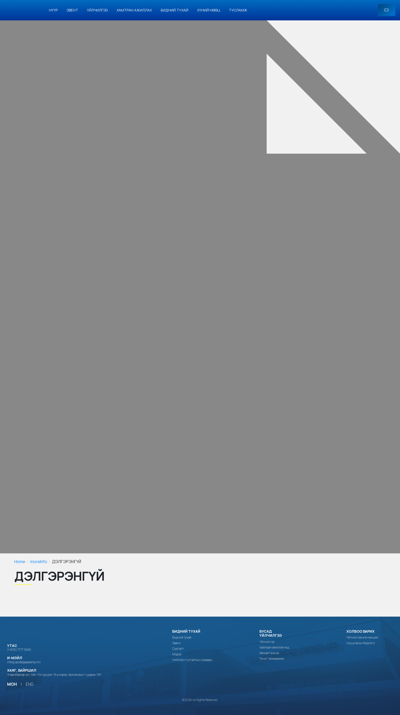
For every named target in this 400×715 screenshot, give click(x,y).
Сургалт (178, 648)
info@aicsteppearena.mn (24, 662)
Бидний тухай (174, 10)
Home (19, 561)
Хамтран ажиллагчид (274, 647)
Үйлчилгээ (97, 10)
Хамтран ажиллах (134, 10)
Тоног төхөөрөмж (271, 658)
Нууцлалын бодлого (360, 643)
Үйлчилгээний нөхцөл (362, 637)
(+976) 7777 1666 (19, 649)
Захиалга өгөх (269, 653)
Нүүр (53, 10)
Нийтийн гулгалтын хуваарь (192, 659)
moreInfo (38, 561)
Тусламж (238, 10)
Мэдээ (176, 654)
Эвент (72, 10)
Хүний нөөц (208, 10)
